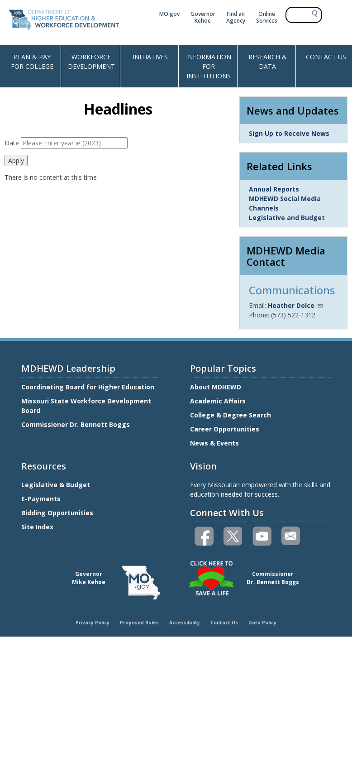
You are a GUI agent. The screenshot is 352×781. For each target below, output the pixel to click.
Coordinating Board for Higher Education (88, 387)
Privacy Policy (92, 622)
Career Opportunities (224, 429)
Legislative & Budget (56, 484)
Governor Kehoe (202, 17)
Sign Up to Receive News (289, 133)
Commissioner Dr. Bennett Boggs (75, 424)
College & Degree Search (231, 415)
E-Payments (41, 498)
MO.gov (169, 14)
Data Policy (262, 622)
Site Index (38, 526)
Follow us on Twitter (233, 536)
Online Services (266, 17)
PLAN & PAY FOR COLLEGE (32, 62)
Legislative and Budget (287, 217)
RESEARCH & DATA (267, 62)
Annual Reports (274, 189)
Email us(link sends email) (286, 530)
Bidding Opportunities (58, 512)
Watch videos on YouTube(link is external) (258, 530)
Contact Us (224, 622)
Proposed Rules (139, 622)
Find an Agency (235, 17)
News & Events (214, 443)
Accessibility (184, 622)
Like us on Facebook (204, 536)
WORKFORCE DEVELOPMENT (91, 62)
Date (12, 143)
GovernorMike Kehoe (88, 578)
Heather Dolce (295, 305)
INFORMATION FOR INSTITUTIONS (208, 66)
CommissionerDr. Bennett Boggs (273, 578)
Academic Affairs (218, 401)
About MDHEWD (215, 387)
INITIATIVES (150, 57)
